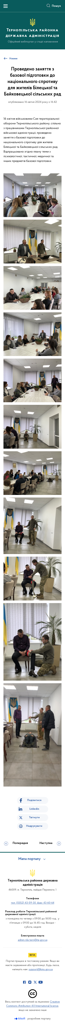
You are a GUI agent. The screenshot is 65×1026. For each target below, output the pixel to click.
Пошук (56, 6)
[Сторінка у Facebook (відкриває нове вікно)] (24, 982)
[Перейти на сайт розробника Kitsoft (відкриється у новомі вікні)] (20, 1018)
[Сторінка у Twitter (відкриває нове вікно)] (35, 982)
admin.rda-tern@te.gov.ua (32, 940)
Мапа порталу (29, 859)
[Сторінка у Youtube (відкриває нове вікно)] (40, 982)
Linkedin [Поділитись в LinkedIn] (34, 809)
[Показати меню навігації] (5, 6)
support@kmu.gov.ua (41, 969)
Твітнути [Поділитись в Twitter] (34, 817)
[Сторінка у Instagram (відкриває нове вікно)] (30, 982)
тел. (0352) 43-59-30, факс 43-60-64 (32, 902)
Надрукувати (34, 826)
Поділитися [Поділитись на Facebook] (34, 800)
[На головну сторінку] (32, 30)
